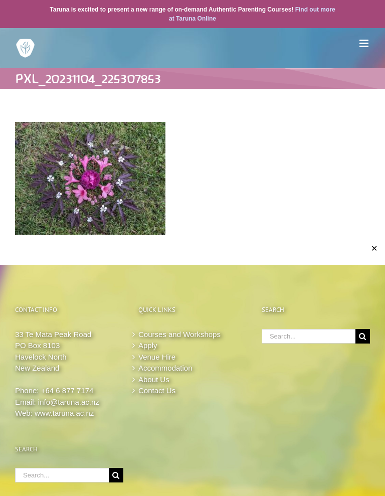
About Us (153, 379)
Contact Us (156, 390)
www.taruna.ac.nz (64, 413)
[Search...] (62, 475)
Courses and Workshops (179, 334)
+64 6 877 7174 (67, 390)
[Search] (116, 475)
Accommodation (165, 368)
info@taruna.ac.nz (68, 402)
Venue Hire (156, 357)
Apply (147, 345)
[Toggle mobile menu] (364, 43)
